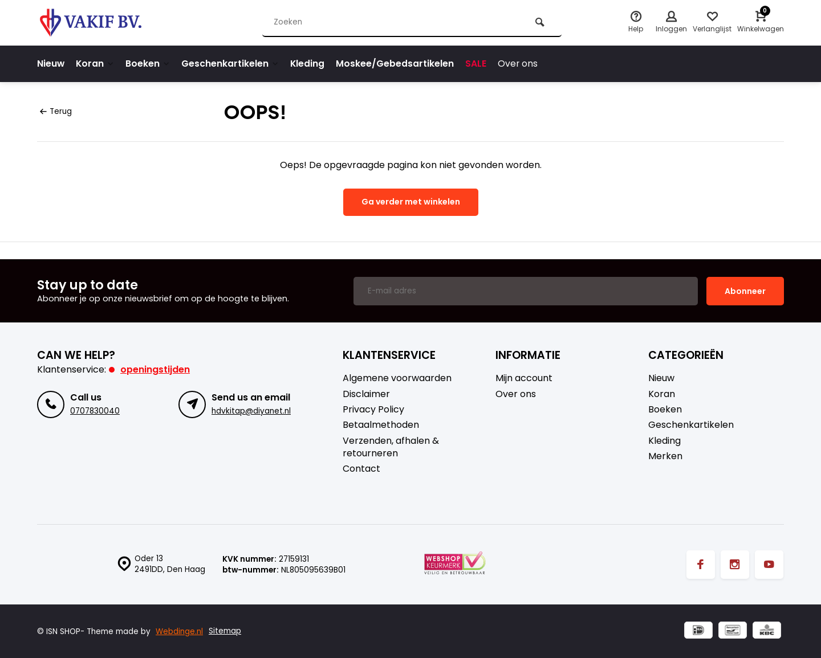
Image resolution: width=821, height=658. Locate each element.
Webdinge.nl (179, 631)
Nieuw (51, 63)
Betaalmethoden (381, 424)
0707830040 (95, 409)
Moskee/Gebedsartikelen (398, 63)
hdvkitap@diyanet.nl (251, 409)
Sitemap (225, 631)
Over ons (521, 63)
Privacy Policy (373, 409)
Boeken (149, 63)
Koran (96, 63)
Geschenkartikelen (233, 63)
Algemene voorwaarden (397, 377)
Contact (361, 468)
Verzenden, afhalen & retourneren (391, 446)
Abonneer (745, 290)
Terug (56, 111)
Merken (665, 455)
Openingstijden (155, 368)
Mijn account (523, 377)
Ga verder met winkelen (410, 201)
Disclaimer (366, 393)
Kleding (310, 63)
